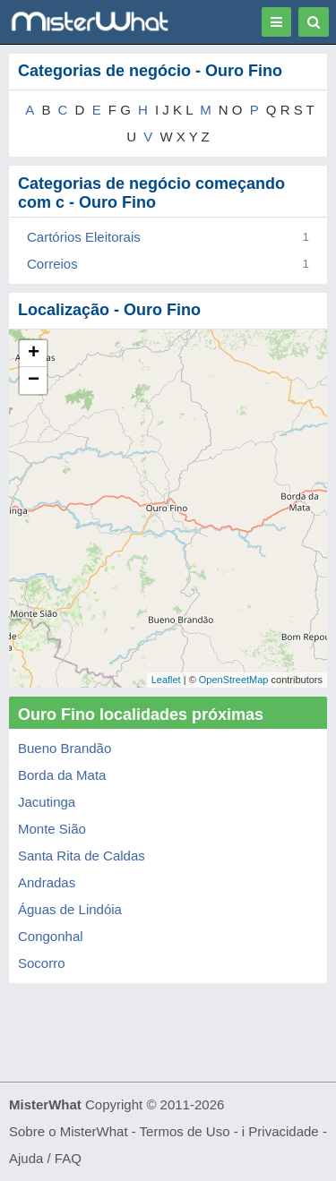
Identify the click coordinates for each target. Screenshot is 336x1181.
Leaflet (166, 679)
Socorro (41, 963)
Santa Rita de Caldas (81, 855)
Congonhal (50, 936)
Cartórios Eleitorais (84, 236)
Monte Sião (52, 828)
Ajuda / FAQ (45, 1158)
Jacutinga (46, 801)
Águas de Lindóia (70, 909)
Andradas (46, 882)
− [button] (33, 380)
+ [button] (33, 353)
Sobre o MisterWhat (68, 1131)
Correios (52, 263)
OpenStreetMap (234, 679)
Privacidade (283, 1131)
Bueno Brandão (64, 748)
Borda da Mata (62, 775)
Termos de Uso (185, 1131)
